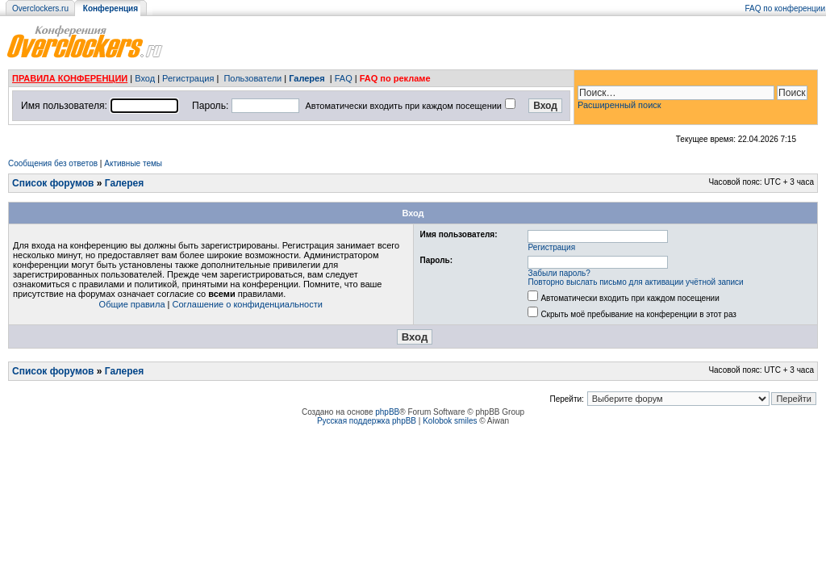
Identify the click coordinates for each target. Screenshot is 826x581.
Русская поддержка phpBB (366, 420)
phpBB (387, 412)
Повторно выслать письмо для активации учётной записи (636, 282)
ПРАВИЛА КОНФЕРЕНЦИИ (69, 78)
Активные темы (133, 163)
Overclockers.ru (40, 8)
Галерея (306, 78)
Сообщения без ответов (53, 163)
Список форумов (53, 183)
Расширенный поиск (619, 105)
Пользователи (252, 78)
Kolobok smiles (450, 420)
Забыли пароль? (559, 273)
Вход (145, 78)
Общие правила (132, 304)
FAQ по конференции (785, 8)
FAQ (344, 78)
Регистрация (188, 78)
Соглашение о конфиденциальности (248, 304)
